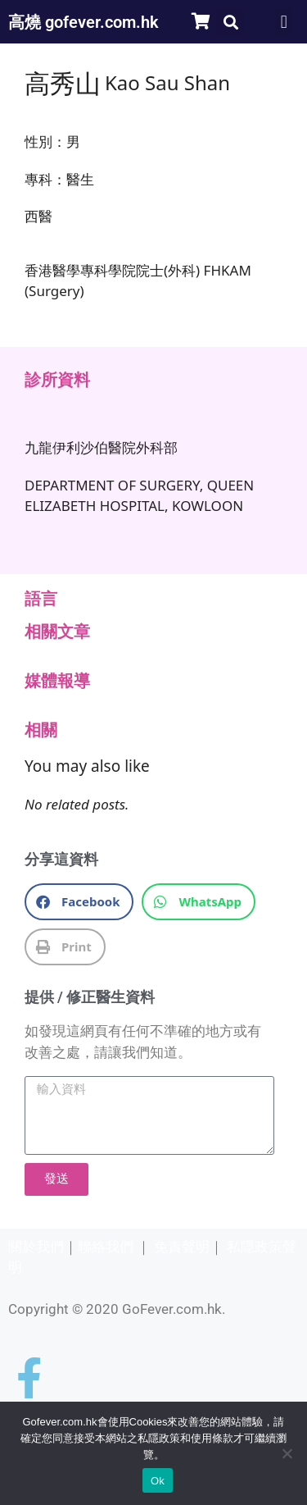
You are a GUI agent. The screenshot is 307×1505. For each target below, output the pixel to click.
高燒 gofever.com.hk (83, 22)
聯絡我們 (105, 1246)
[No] (286, 1453)
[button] (230, 21)
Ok (158, 1481)
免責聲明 (182, 1246)
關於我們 (36, 1246)
